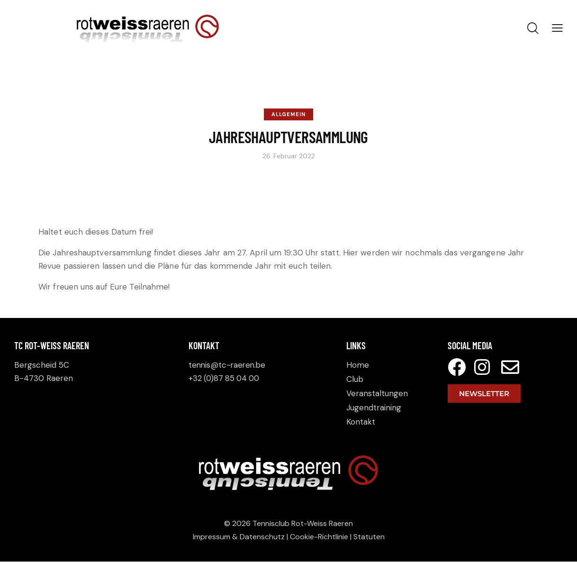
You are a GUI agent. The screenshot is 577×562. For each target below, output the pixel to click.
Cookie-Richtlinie (319, 537)
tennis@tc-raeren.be (228, 365)
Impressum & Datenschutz (239, 537)
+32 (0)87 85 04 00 (226, 378)
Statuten (369, 537)
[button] (557, 28)
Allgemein (288, 114)
